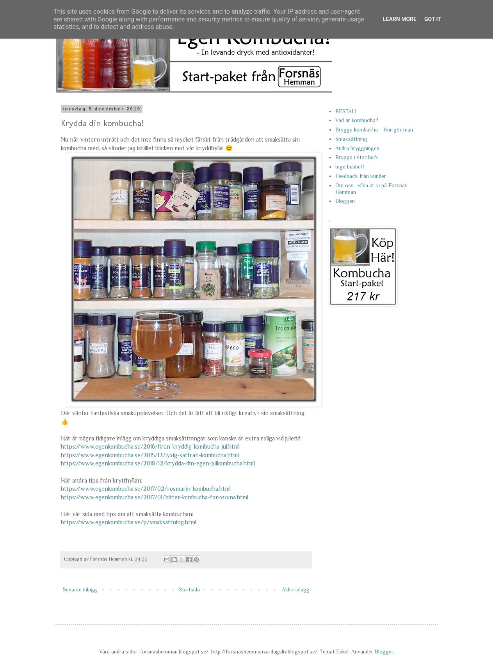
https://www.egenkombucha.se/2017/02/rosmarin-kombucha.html (146, 488)
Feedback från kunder (360, 176)
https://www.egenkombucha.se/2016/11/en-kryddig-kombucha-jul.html (150, 446)
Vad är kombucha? (356, 120)
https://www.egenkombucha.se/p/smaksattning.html (128, 522)
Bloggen (345, 201)
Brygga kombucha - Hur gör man (374, 129)
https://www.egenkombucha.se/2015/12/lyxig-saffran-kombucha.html (150, 455)
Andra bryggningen (357, 148)
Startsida (189, 589)
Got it (432, 19)
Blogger (384, 651)
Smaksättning (351, 139)
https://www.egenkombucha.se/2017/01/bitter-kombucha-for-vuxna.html (154, 497)
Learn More (399, 19)
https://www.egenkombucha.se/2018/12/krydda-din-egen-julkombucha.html (158, 463)
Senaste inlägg (80, 589)
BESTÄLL (346, 111)
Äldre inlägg (296, 589)
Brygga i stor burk (356, 157)
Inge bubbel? (350, 166)
